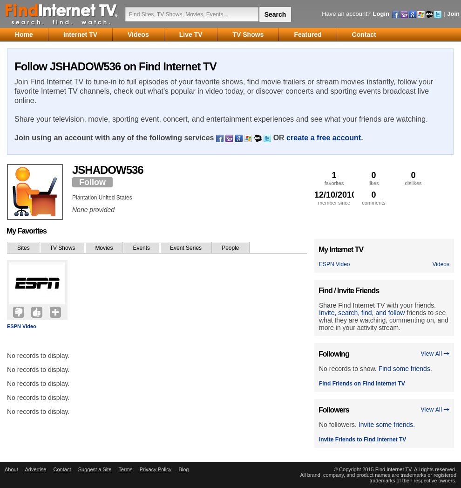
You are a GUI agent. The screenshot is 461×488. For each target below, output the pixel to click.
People (230, 248)
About (11, 469)
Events (141, 248)
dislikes (413, 178)
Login (381, 13)
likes (373, 178)
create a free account (323, 138)
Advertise (35, 469)
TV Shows (62, 248)
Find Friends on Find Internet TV (362, 383)
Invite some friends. (387, 424)
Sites (23, 248)
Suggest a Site (95, 469)
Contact (62, 469)
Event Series (186, 248)
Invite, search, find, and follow (362, 312)
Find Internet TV (62, 14)
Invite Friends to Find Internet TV (362, 439)
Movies (104, 248)
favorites (334, 178)
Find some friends (404, 368)
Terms (125, 469)
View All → (434, 353)
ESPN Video (21, 326)
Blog (183, 469)
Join (453, 13)
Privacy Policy (155, 469)
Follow (92, 182)
